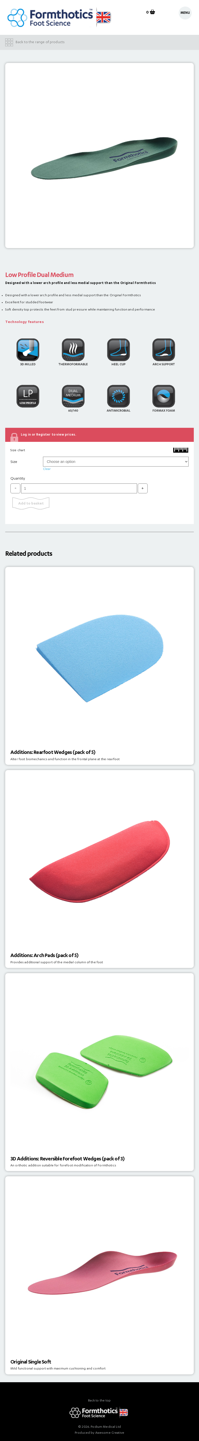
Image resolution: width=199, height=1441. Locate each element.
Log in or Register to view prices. (48, 435)
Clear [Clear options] (47, 469)
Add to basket (31, 504)
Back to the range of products (40, 42)
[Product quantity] (79, 488)
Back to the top (99, 1401)
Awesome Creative (109, 1433)
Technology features (24, 322)
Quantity (17, 479)
